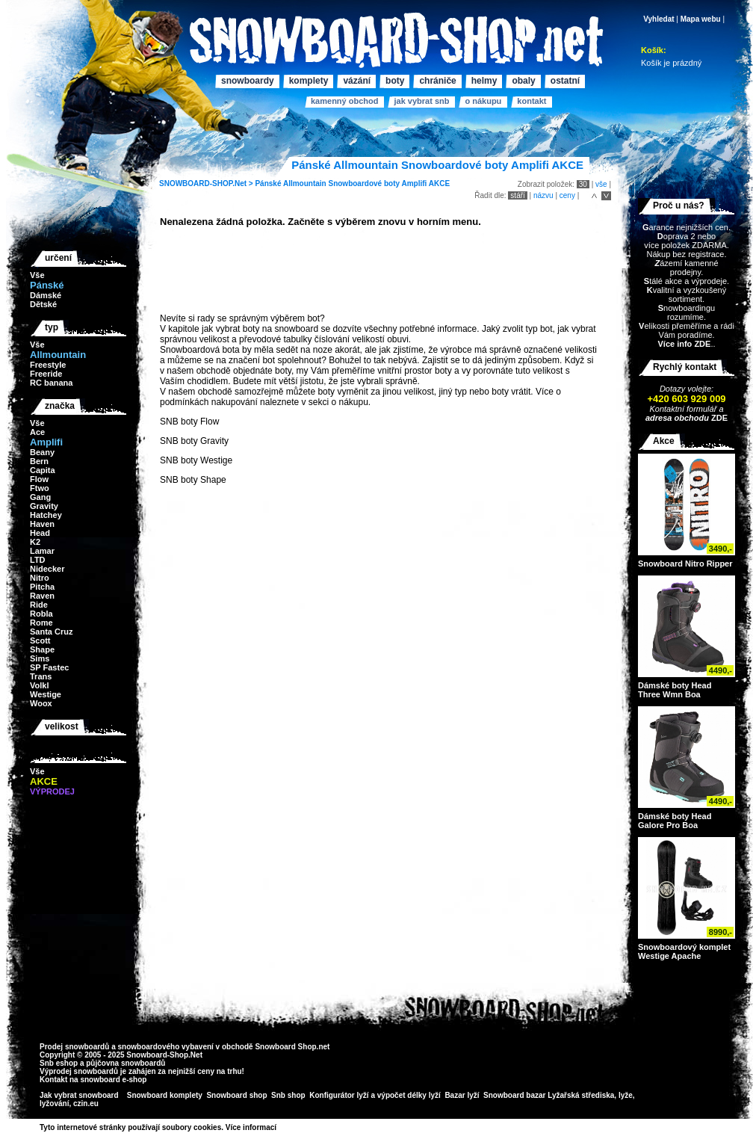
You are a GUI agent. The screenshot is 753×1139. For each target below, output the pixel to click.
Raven (42, 595)
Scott (40, 640)
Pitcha (42, 586)
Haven (42, 523)
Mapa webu (701, 19)
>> (281, 1127)
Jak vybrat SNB (421, 100)
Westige (45, 694)
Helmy (484, 80)
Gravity (44, 505)
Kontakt (531, 100)
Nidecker (47, 568)
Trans (41, 676)
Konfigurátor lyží (338, 1095)
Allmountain (304, 183)
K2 (35, 541)
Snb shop (288, 1095)
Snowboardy (247, 80)
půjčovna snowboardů (125, 1063)
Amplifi (414, 183)
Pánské (268, 183)
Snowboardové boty (364, 183)
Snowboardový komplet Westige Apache (684, 951)
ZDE (718, 417)
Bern (39, 461)
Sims (39, 658)
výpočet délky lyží (409, 1095)
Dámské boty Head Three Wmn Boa (674, 690)
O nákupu (483, 100)
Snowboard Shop (285, 1047)
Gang (40, 497)
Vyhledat (658, 19)
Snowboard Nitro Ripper (685, 563)
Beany (42, 452)
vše (601, 184)
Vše (37, 275)
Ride (39, 604)
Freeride (46, 373)
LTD (38, 559)
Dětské (43, 304)
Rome (41, 622)
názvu (543, 195)
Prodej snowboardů (75, 1047)
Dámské (45, 295)
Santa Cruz (51, 631)
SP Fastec (49, 667)
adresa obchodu (677, 417)
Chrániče (437, 80)
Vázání (357, 80)
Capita (42, 470)
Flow (39, 479)
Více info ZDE (683, 343)
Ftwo (39, 488)
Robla (41, 613)
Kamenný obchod (344, 100)
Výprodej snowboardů (79, 1071)
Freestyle (48, 364)
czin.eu (86, 1103)
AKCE (439, 183)
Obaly (523, 80)
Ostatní (565, 80)
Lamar (42, 550)
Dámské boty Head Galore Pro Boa (674, 821)
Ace (37, 431)
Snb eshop (59, 1063)
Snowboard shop (236, 1095)
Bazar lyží (461, 1095)
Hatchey (46, 514)
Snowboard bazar (514, 1095)
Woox (41, 703)
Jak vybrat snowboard (80, 1095)
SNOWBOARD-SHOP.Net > (207, 183)
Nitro (39, 577)
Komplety (309, 80)
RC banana (51, 382)
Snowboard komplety (164, 1095)
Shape (42, 649)
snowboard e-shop (113, 1079)
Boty (394, 80)
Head (40, 532)
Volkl (39, 685)
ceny (567, 195)
